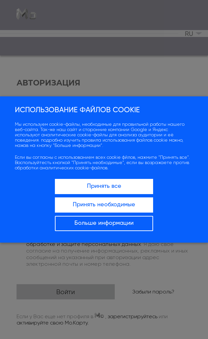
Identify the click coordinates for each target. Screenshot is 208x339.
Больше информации (104, 223)
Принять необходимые (104, 205)
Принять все (104, 186)
